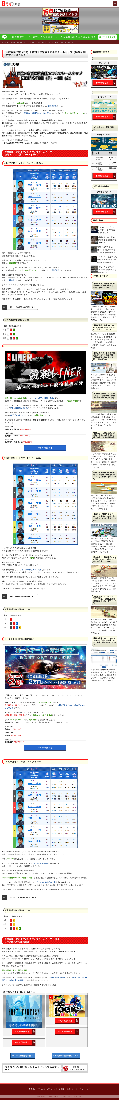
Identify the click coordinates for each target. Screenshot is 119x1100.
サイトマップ (85, 1089)
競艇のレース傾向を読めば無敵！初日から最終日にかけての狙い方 (104, 435)
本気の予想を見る (45, 448)
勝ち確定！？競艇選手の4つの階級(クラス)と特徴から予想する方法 (104, 559)
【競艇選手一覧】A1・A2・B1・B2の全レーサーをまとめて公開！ (104, 328)
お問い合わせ (72, 1089)
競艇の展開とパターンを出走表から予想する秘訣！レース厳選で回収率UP (104, 641)
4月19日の (22, 1056)
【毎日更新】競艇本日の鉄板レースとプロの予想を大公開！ (104, 286)
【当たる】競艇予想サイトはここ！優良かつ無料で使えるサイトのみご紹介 (104, 516)
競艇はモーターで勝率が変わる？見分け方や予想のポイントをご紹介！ (104, 475)
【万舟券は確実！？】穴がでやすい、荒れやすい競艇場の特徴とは (104, 396)
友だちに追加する (108, 37)
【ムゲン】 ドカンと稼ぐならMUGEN (22, 897)
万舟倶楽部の (66, 1056)
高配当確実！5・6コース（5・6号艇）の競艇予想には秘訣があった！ (104, 599)
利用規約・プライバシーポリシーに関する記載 (46, 1089)
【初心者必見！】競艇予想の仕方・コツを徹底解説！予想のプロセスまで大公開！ (104, 356)
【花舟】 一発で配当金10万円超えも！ (22, 307)
